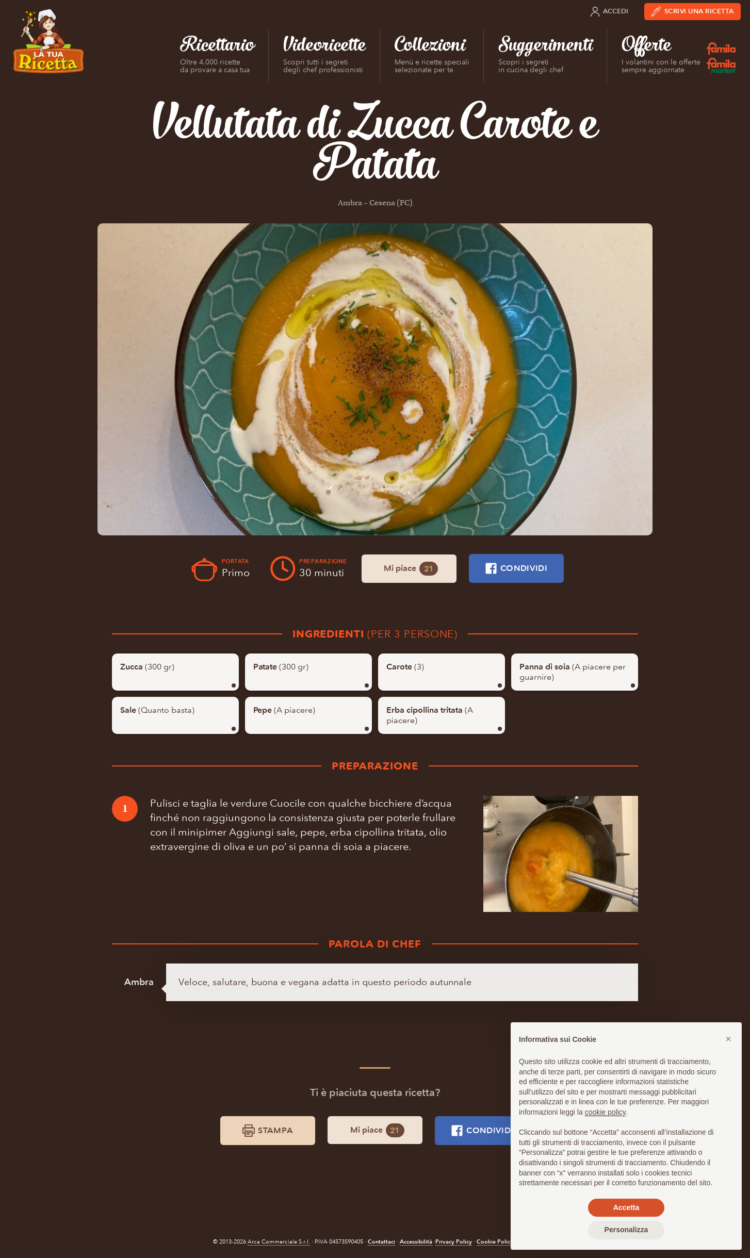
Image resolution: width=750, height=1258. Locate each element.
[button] (728, 1039)
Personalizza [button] (626, 1230)
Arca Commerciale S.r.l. (279, 1241)
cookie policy (605, 1112)
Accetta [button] (626, 1207)
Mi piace (411, 569)
